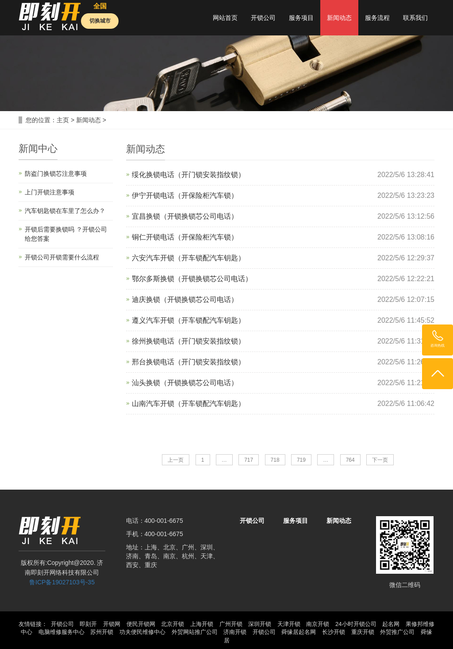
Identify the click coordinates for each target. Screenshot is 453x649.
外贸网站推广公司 (195, 632)
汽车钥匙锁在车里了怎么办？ (65, 210)
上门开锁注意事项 (49, 192)
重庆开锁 (362, 632)
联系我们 (415, 17)
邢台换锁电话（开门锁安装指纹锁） (188, 362)
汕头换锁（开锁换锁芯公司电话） (185, 382)
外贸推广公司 (397, 632)
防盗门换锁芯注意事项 (56, 173)
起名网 (390, 624)
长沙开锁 (333, 632)
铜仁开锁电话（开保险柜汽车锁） (185, 237)
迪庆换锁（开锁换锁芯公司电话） (185, 299)
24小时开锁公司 (355, 624)
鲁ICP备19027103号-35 (62, 582)
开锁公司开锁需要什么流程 (62, 257)
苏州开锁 (101, 632)
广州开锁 (230, 624)
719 (301, 460)
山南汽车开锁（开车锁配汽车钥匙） (188, 403)
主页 (63, 120)
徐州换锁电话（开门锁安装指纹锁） (188, 341)
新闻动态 (339, 17)
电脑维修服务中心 (61, 632)
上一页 (176, 460)
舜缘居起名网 (298, 632)
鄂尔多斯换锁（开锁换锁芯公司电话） (192, 278)
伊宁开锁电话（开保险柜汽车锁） (185, 195)
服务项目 (301, 17)
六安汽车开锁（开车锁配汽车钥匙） (188, 258)
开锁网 (111, 624)
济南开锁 (234, 632)
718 (275, 460)
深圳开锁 (259, 624)
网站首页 (225, 17)
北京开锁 (172, 624)
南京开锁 (317, 624)
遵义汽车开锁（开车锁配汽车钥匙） (188, 320)
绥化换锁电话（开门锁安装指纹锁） (188, 174)
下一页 (380, 460)
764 (350, 460)
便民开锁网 (141, 624)
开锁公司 (263, 17)
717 (248, 460)
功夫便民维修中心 (142, 632)
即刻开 (88, 624)
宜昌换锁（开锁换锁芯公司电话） (185, 216)
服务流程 (377, 17)
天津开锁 (288, 624)
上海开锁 (201, 624)
